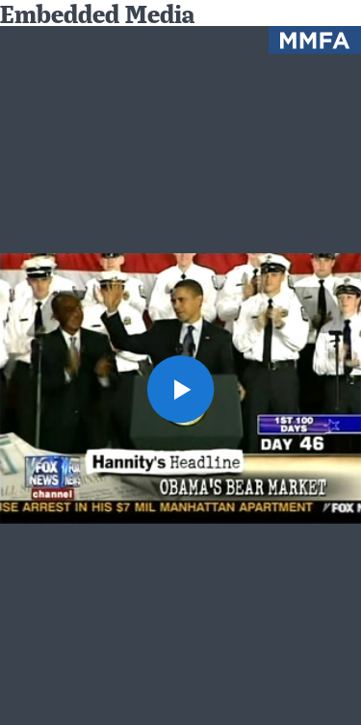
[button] (181, 389)
